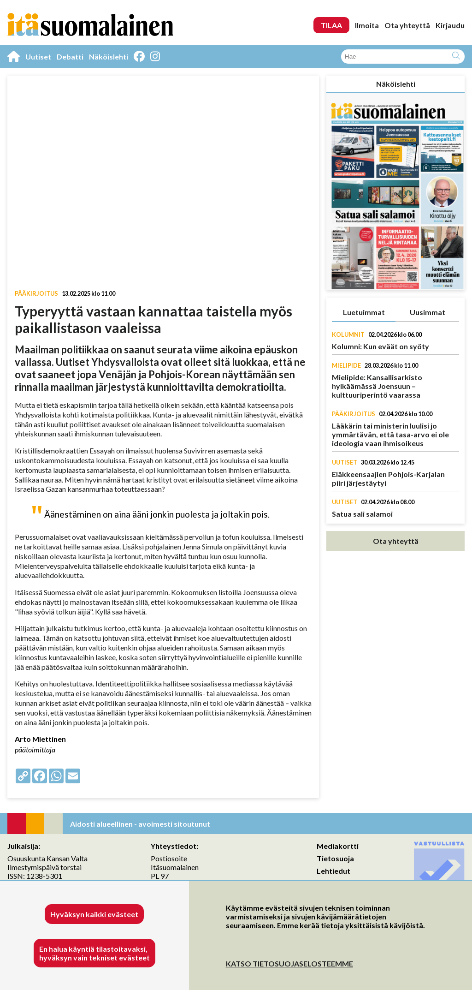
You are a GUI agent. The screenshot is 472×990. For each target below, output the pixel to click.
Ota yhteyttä (407, 25)
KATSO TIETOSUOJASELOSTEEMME (289, 963)
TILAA (331, 25)
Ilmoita (367, 25)
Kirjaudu (450, 25)
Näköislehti (108, 56)
